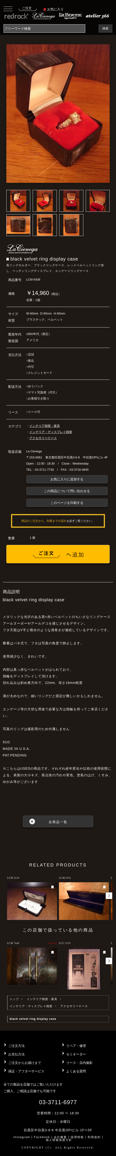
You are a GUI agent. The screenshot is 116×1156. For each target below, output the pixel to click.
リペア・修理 (76, 1046)
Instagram (21, 1137)
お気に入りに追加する (66, 479)
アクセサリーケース (43, 438)
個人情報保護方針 (59, 1140)
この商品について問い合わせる (67, 491)
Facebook (42, 1137)
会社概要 (60, 1137)
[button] (108, 895)
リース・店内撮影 (79, 1063)
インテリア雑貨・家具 (44, 426)
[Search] (44, 28)
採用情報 (77, 1137)
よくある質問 (76, 1071)
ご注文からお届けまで (24, 1063)
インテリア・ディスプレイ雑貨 (50, 432)
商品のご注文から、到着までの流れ (43, 521)
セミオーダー (76, 1054)
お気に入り (53, 9)
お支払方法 (16, 1054)
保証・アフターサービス (26, 1071)
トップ (14, 999)
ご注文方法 (16, 1046)
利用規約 (94, 1137)
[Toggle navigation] (8, 8)
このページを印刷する (66, 503)
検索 (105, 28)
